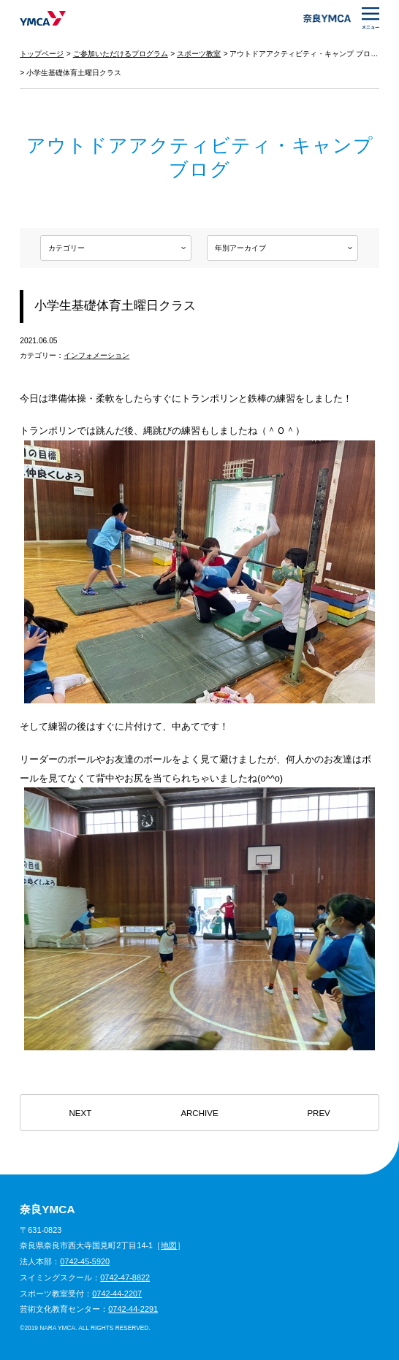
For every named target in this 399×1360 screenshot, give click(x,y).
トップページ (42, 54)
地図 (169, 1245)
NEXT (80, 1113)
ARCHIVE (199, 1113)
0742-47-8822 (125, 1277)
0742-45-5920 (85, 1261)
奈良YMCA (43, 18)
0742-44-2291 (133, 1308)
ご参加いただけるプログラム (120, 54)
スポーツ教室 (199, 54)
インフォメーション (96, 355)
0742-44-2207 (117, 1293)
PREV (318, 1113)
